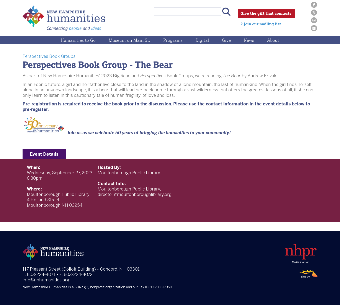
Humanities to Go (78, 40)
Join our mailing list (260, 23)
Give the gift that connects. (266, 13)
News (249, 40)
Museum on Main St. (129, 40)
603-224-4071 (41, 274)
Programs (173, 40)
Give (226, 40)
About (273, 40)
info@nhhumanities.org (46, 280)
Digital (202, 40)
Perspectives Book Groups (49, 56)
